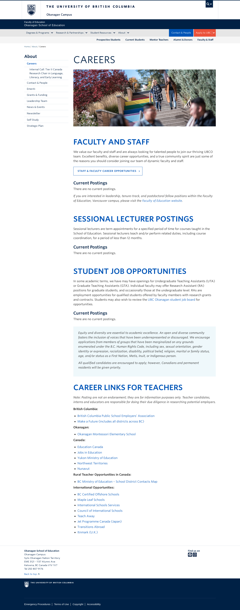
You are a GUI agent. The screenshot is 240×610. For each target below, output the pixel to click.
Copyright (78, 604)
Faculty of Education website (162, 200)
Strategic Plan (35, 125)
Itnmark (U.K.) (87, 532)
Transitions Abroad (91, 527)
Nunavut (83, 468)
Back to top (32, 574)
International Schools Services (98, 505)
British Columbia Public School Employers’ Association (116, 416)
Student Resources (100, 32)
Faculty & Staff (205, 39)
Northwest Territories (92, 463)
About (121, 32)
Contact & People (181, 32)
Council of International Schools (99, 510)
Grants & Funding (37, 95)
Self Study (33, 119)
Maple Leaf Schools (91, 499)
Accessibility (94, 604)
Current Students (135, 39)
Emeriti (31, 88)
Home (27, 46)
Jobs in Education (89, 452)
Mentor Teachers (159, 39)
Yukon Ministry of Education (97, 458)
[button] (65, 63)
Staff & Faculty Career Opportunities (107, 171)
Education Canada (90, 447)
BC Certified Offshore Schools (98, 494)
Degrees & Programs (37, 32)
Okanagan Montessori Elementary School (106, 434)
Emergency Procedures (37, 604)
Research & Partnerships (69, 32)
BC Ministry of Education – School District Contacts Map (117, 481)
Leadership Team (37, 101)
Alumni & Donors (183, 39)
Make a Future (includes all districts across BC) (110, 421)
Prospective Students (108, 39)
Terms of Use (61, 604)
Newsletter (33, 113)
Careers (32, 63)
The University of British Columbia (31, 9)
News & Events (36, 107)
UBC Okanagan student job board (171, 299)
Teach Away (86, 516)
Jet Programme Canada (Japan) (99, 521)
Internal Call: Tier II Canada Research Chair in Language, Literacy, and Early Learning (46, 73)
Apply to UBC (203, 32)
